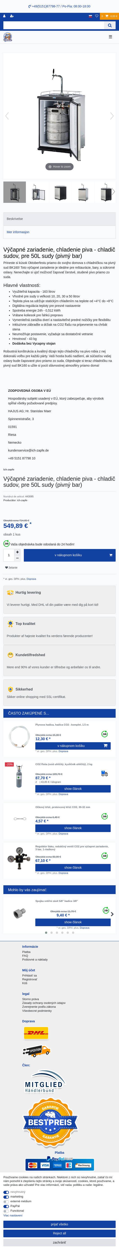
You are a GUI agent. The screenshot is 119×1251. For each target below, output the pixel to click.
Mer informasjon (18, 232)
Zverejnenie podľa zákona (39, 1006)
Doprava (31, 579)
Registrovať (29, 979)
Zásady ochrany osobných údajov (44, 1003)
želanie (11, 567)
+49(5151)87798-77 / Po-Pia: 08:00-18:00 (59, 6)
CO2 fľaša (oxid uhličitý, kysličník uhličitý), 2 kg (63, 764)
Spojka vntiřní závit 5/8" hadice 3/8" (56, 901)
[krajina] (90, 16)
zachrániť (59, 1242)
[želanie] (97, 16)
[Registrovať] (5, 16)
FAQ (25, 955)
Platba (26, 952)
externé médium (21, 1201)
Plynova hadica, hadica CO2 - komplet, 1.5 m (62, 724)
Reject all (59, 1233)
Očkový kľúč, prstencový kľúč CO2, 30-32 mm (62, 807)
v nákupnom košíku (83, 555)
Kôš (24, 983)
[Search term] (53, 25)
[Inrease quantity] (17, 552)
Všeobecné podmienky (37, 1010)
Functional (17, 1210)
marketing (17, 1196)
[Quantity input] (8, 555)
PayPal (15, 1206)
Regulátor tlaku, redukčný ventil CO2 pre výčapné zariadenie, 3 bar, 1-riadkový (71, 847)
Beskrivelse (15, 219)
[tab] (59, 219)
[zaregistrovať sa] (12, 16)
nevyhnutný (18, 1191)
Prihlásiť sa (29, 975)
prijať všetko (59, 1224)
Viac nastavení (12, 1215)
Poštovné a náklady (35, 959)
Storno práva (30, 999)
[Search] (110, 25)
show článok (73, 788)
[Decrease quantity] (17, 558)
